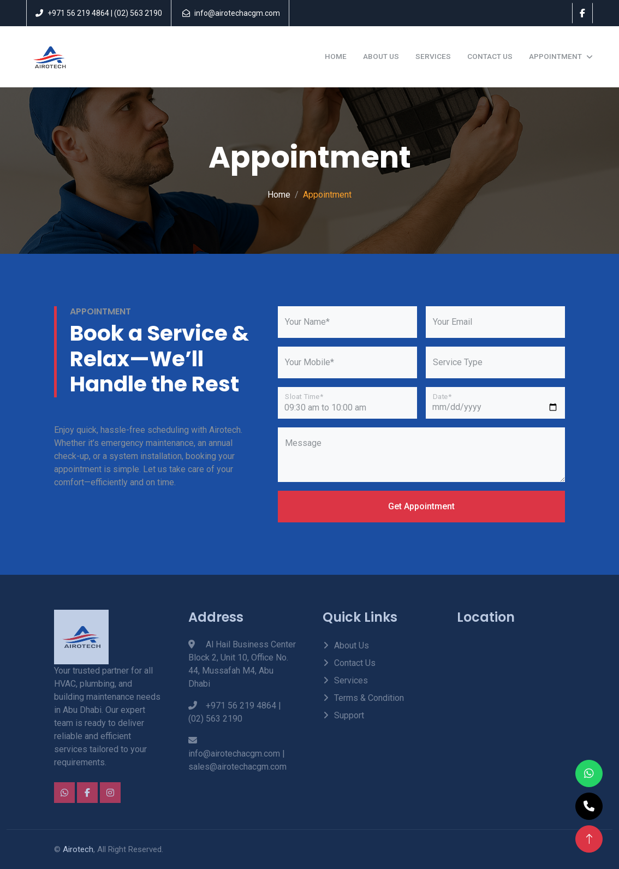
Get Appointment (421, 506)
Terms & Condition (369, 698)
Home (336, 56)
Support (349, 715)
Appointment (555, 56)
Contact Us (490, 56)
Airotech (78, 849)
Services (433, 56)
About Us (381, 56)
